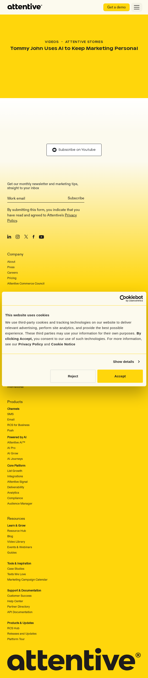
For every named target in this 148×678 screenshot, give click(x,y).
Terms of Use (82, 665)
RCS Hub (13, 599)
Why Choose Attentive (21, 273)
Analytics (13, 463)
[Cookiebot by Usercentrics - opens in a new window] (123, 298)
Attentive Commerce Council (25, 254)
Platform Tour (16, 610)
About (11, 233)
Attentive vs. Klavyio (20, 284)
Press (11, 238)
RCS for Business (18, 396)
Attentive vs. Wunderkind (23, 289)
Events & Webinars (19, 518)
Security (80, 654)
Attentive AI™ (16, 413)
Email (11, 390)
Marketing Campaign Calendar (27, 550)
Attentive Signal (17, 453)
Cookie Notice (63, 344)
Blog (10, 507)
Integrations (15, 447)
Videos (51, 42)
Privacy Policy (30, 344)
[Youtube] (41, 208)
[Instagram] (18, 209)
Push (10, 401)
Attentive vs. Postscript (22, 278)
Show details (123, 362)
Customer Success (19, 567)
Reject (73, 376)
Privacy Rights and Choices (49, 665)
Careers (12, 243)
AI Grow (12, 424)
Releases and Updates (21, 604)
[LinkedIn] (9, 208)
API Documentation (19, 583)
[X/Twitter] (26, 208)
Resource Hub (16, 502)
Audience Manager (19, 474)
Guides (12, 523)
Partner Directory (18, 577)
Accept (120, 376)
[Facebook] (33, 208)
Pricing (12, 249)
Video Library (16, 513)
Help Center (15, 572)
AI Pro (11, 419)
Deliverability (15, 458)
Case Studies (15, 540)
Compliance (15, 469)
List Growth (14, 442)
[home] (24, 7)
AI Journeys (15, 430)
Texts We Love (16, 545)
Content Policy (107, 665)
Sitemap (62, 654)
